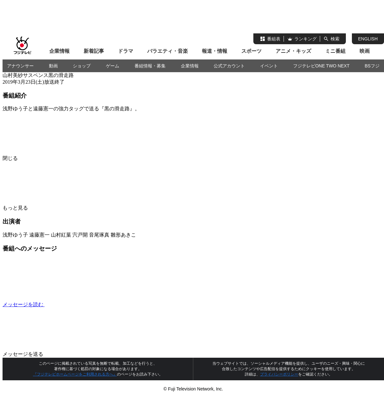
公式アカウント (229, 65)
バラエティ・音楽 (167, 51)
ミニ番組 (335, 51)
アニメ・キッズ (293, 51)
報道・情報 (214, 51)
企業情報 (59, 51)
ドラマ (125, 51)
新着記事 (94, 51)
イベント (269, 65)
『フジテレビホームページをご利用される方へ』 (75, 374)
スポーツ (251, 51)
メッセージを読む (71, 304)
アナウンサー (20, 65)
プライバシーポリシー (279, 374)
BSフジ (372, 65)
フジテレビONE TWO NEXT (321, 65)
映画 (365, 51)
